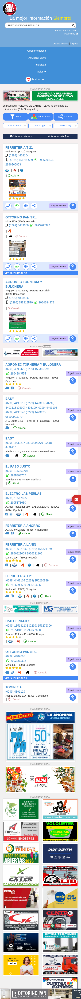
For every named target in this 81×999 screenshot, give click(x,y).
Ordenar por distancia (21, 136)
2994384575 (46, 302)
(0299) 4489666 (19, 225)
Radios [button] (41, 71)
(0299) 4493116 (15, 403)
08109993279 (13, 416)
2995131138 (18, 630)
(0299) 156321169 (40, 548)
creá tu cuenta (60, 43)
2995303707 (18, 475)
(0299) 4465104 (19, 155)
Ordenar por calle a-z (59, 136)
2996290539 (46, 160)
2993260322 (42, 225)
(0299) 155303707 (16, 470)
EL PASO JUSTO (17, 466)
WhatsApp (42, 125)
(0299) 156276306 (40, 625)
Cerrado (21, 236)
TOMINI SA (13, 687)
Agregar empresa (36, 50)
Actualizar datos (37, 57)
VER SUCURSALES (16, 273)
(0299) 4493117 (36, 403)
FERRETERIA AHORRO (22, 525)
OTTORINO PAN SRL (21, 217)
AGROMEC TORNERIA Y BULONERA (33, 364)
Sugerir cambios (58, 206)
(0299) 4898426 (19, 297)
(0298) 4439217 (15, 442)
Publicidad (71, 33)
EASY (9, 398)
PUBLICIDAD (40, 89)
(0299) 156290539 (21, 160)
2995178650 (18, 502)
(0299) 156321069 (17, 548)
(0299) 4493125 (35, 412)
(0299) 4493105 (47, 407)
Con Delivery (67, 125)
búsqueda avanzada (65, 30)
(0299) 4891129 (15, 691)
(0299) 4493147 (15, 412)
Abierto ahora (16, 125)
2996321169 (34, 553)
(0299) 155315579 (21, 302)
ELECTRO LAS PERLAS (23, 493)
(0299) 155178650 (16, 498)
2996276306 (34, 630)
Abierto (13, 175)
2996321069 (18, 553)
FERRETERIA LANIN (20, 544)
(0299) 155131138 (17, 625)
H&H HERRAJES (17, 621)
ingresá (74, 43)
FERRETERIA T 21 (19, 147)
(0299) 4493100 (27, 407)
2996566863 (13, 164)
